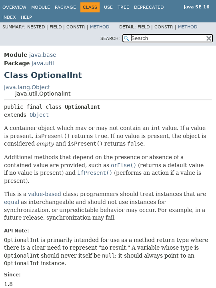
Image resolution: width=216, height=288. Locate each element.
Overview (14, 7)
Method (99, 27)
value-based (44, 194)
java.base (42, 55)
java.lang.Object (27, 87)
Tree (123, 7)
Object (39, 115)
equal (11, 202)
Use (108, 7)
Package (65, 7)
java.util (43, 63)
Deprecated (149, 7)
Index (9, 17)
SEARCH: (110, 38)
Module (40, 7)
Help (26, 17)
